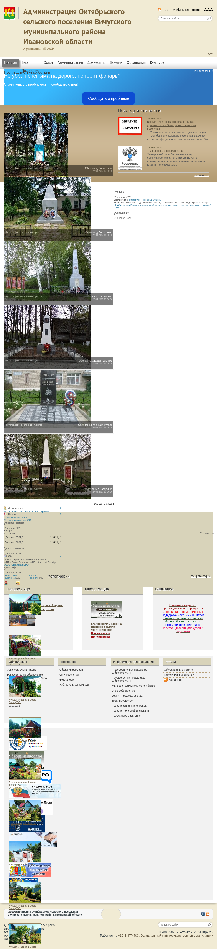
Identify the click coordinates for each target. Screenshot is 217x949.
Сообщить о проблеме (108, 98)
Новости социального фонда (129, 705)
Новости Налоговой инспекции (130, 710)
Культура (157, 62)
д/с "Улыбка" (27, 511)
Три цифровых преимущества (165, 150)
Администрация (70, 62)
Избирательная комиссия (74, 684)
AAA (208, 9)
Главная (10, 62)
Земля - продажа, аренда (127, 695)
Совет (48, 62)
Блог (25, 62)
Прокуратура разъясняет (127, 715)
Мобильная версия (186, 9)
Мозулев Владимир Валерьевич (51, 607)
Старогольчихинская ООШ (18, 520)
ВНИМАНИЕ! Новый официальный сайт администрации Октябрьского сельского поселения (171, 125)
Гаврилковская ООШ (15, 517)
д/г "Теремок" (42, 511)
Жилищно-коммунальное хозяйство (133, 685)
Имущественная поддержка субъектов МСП (128, 679)
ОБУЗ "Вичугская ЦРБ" (16, 565)
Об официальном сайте (178, 669)
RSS (165, 9)
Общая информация (71, 669)
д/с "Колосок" (11, 511)
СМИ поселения (69, 674)
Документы (96, 62)
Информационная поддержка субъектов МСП (129, 671)
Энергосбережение (123, 690)
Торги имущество (122, 700)
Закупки (116, 62)
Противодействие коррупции (27, 72)
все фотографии (104, 503)
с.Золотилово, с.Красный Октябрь (145, 200)
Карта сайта (176, 679)
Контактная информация (179, 674)
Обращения (136, 62)
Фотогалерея (67, 679)
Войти (209, 54)
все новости (201, 175)
